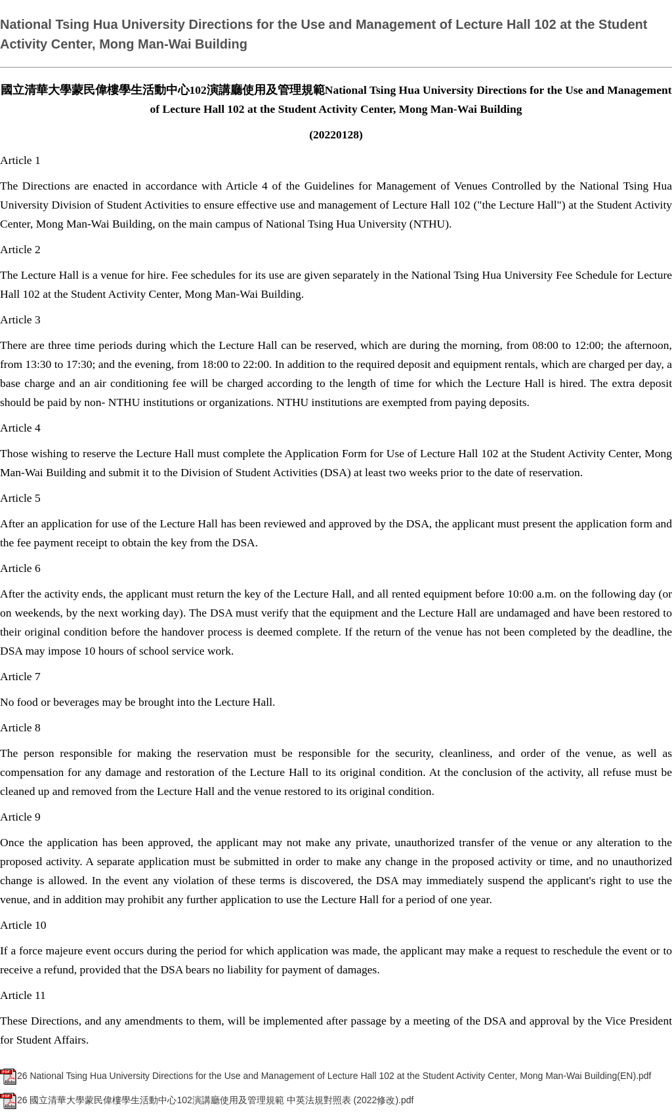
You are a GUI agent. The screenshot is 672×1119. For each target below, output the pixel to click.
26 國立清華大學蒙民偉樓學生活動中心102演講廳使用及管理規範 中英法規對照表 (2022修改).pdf (206, 1100)
